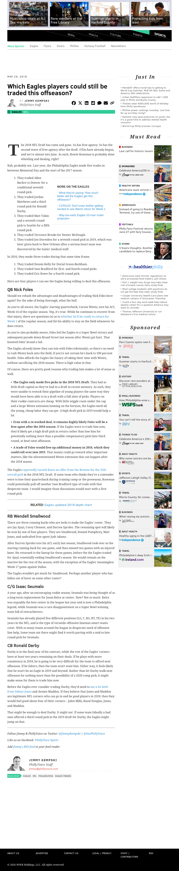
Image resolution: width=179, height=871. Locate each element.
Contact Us (71, 853)
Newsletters (118, 46)
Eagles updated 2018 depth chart (68, 505)
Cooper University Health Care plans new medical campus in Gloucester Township (144, 297)
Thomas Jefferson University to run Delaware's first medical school (141, 313)
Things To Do (129, 434)
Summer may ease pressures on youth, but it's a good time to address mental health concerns (145, 119)
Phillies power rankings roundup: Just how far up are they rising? (145, 111)
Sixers (61, 46)
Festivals (127, 224)
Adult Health (129, 453)
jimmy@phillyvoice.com (43, 768)
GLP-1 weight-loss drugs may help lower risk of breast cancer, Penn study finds (144, 284)
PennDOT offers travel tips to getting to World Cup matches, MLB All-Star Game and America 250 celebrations (145, 90)
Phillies (74, 46)
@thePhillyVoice (94, 733)
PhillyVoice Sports (46, 740)
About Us (13, 853)
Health (93, 35)
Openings (127, 337)
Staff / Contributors (129, 854)
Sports (160, 34)
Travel (126, 357)
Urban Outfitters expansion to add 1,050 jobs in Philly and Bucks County (144, 98)
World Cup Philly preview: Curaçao (141, 126)
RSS (151, 853)
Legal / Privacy (102, 853)
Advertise (42, 853)
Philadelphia (46, 775)
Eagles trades (63, 775)
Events (137, 35)
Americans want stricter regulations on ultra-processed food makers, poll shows (143, 277)
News (71, 35)
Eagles (34, 46)
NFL (25, 112)
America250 (129, 205)
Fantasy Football (94, 46)
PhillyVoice (31, 36)
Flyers (47, 46)
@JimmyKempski (70, 733)
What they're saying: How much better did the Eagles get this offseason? (77, 196)
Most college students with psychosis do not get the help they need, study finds (144, 290)
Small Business (131, 395)
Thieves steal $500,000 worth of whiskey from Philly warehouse (145, 105)
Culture (115, 35)
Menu (13, 36)
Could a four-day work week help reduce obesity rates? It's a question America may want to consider (145, 304)
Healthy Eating (131, 185)
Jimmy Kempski (36, 100)
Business (127, 146)
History (126, 376)
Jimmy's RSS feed (24, 746)
